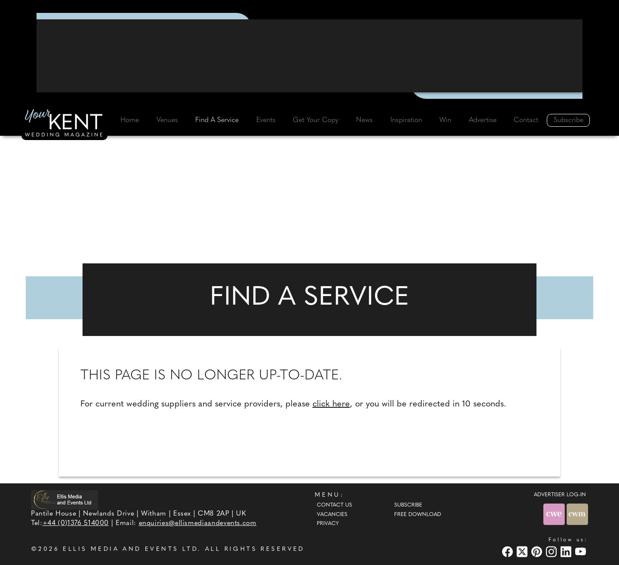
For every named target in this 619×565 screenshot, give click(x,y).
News (364, 120)
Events (266, 120)
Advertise (482, 120)
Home (129, 120)
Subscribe (568, 120)
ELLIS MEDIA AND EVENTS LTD (130, 549)
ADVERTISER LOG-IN (560, 495)
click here (331, 404)
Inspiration (406, 120)
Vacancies (332, 514)
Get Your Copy (315, 120)
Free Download (417, 514)
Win (445, 120)
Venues (167, 120)
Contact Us (334, 505)
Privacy (328, 523)
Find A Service (217, 120)
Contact (526, 120)
